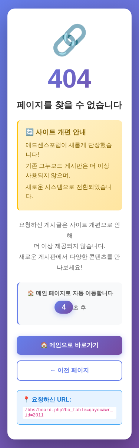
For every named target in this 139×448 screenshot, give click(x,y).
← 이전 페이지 (69, 369)
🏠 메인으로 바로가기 (69, 344)
